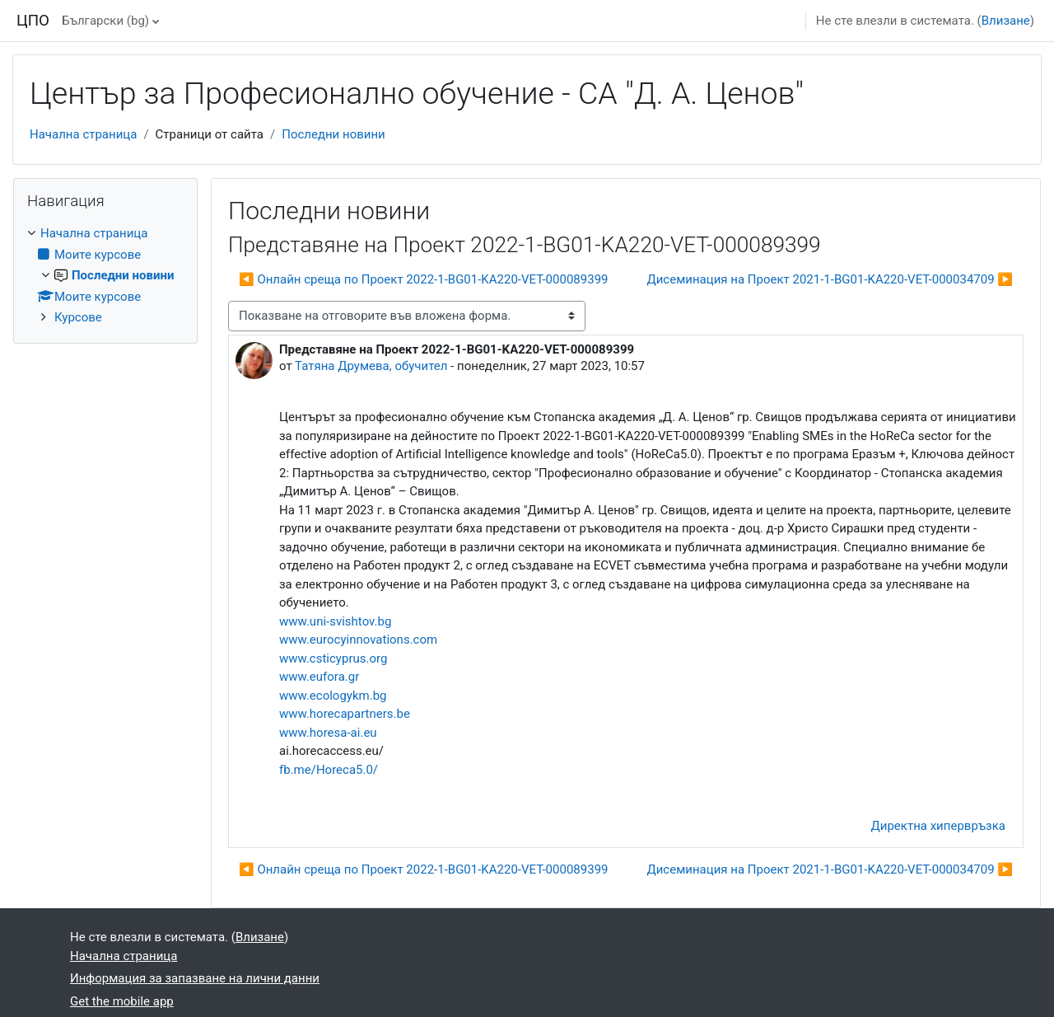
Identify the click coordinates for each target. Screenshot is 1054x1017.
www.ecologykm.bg (333, 695)
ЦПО (32, 21)
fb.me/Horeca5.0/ (328, 769)
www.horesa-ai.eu (328, 732)
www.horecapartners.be (344, 713)
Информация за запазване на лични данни (194, 978)
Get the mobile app (122, 1001)
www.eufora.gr (319, 676)
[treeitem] (105, 275)
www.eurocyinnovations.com (358, 639)
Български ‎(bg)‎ (105, 20)
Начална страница (83, 134)
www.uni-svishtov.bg (335, 621)
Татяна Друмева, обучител (371, 366)
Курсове (78, 317)
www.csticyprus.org (333, 658)
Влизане (1006, 20)
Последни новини (333, 134)
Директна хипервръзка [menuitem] (938, 825)
